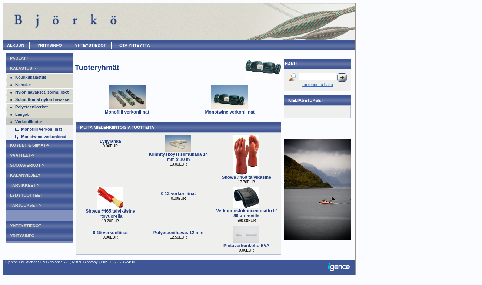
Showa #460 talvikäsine (246, 177)
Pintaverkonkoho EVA (246, 245)
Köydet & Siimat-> (29, 145)
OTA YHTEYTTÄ (134, 45)
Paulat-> (19, 58)
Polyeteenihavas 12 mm (178, 232)
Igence (340, 267)
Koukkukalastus (30, 77)
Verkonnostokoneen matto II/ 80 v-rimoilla (246, 213)
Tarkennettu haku (317, 84)
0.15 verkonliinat (110, 232)
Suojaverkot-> (27, 165)
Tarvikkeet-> (24, 185)
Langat (22, 114)
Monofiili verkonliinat (41, 129)
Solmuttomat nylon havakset (43, 99)
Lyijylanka (110, 141)
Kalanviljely (25, 175)
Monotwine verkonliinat (43, 136)
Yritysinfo (49, 45)
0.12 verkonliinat (178, 193)
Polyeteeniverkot (31, 107)
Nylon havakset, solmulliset (42, 92)
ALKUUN (15, 45)
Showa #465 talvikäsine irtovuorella (110, 214)
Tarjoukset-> (25, 205)
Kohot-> (23, 84)
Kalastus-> (23, 68)
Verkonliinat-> (28, 121)
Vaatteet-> (22, 155)
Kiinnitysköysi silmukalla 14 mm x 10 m (178, 157)
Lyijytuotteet (26, 195)
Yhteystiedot (90, 45)
